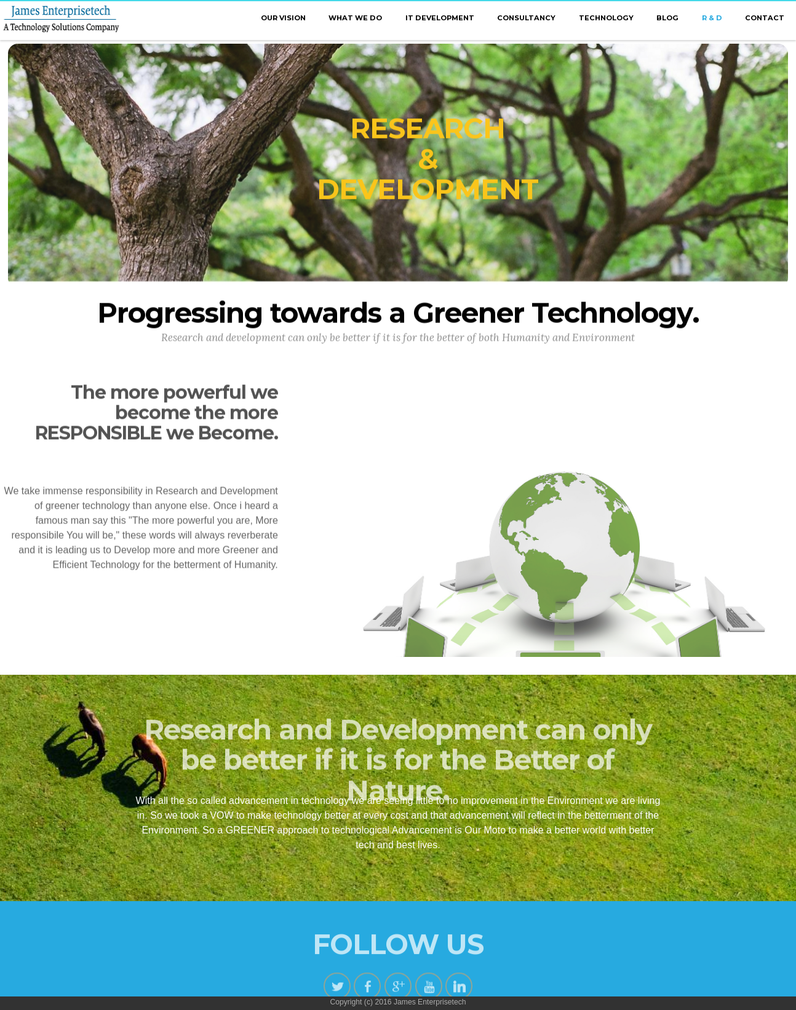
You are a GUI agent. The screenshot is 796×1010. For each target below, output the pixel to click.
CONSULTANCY (526, 18)
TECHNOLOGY (606, 18)
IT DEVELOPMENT (439, 18)
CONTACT (764, 18)
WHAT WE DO (355, 18)
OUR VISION (283, 18)
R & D (712, 18)
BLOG (667, 18)
